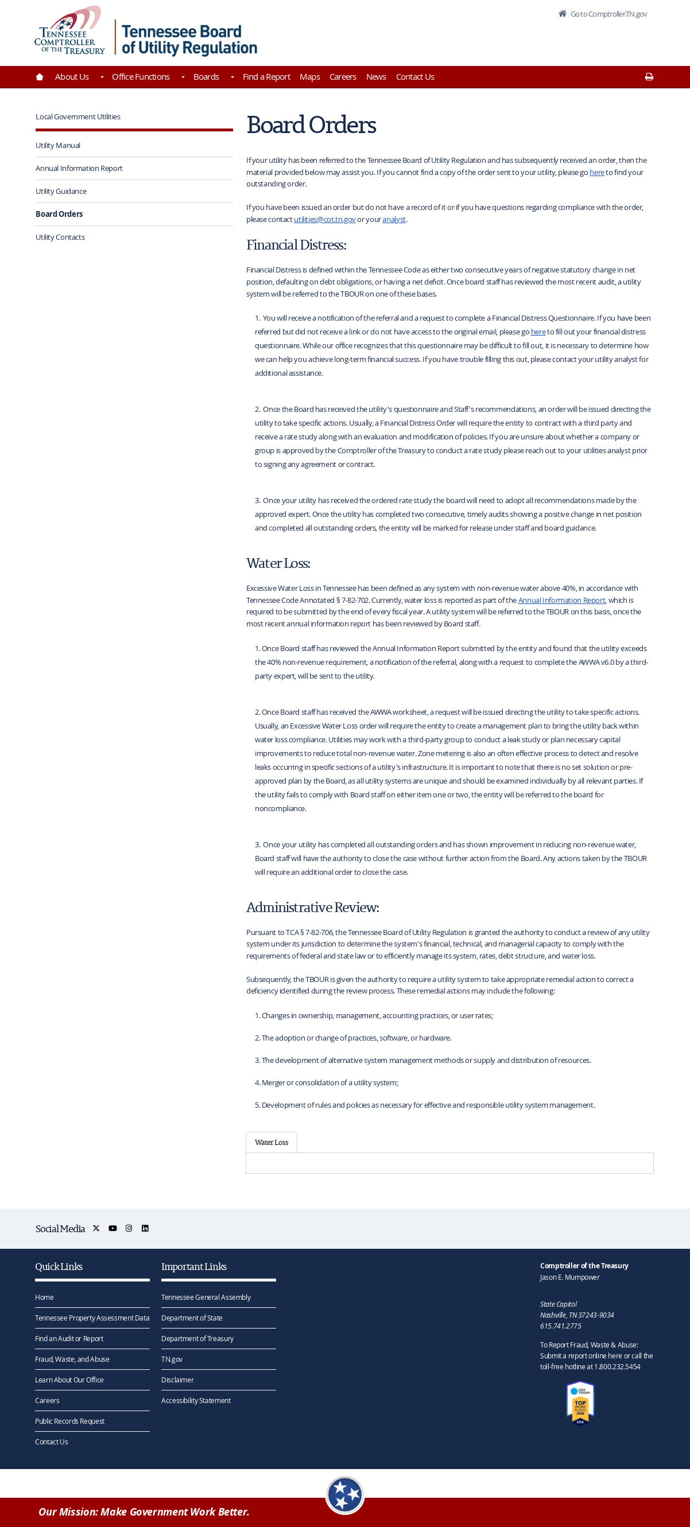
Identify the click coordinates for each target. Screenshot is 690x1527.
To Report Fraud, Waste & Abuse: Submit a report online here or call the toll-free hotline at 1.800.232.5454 (596, 1355)
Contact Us (415, 76)
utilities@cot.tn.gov (325, 219)
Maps (310, 76)
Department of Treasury (197, 1338)
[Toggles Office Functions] (182, 78)
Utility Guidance (61, 191)
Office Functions (140, 76)
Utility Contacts (60, 237)
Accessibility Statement (195, 1400)
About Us (71, 76)
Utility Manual (58, 145)
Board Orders (59, 214)
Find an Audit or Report (69, 1338)
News (376, 76)
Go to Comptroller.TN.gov (608, 14)
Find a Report (266, 76)
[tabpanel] (450, 1163)
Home (44, 1297)
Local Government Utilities (78, 116)
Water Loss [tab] (271, 1142)
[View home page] (70, 30)
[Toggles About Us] (101, 78)
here (597, 172)
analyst (393, 219)
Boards (206, 76)
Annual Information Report (79, 168)
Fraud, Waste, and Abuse (72, 1359)
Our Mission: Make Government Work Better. (144, 1512)
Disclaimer (177, 1379)
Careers (343, 76)
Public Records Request (69, 1420)
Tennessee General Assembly (205, 1297)
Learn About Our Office (69, 1379)
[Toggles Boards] (231, 78)
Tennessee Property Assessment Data (92, 1317)
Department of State (192, 1317)
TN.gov (172, 1359)
